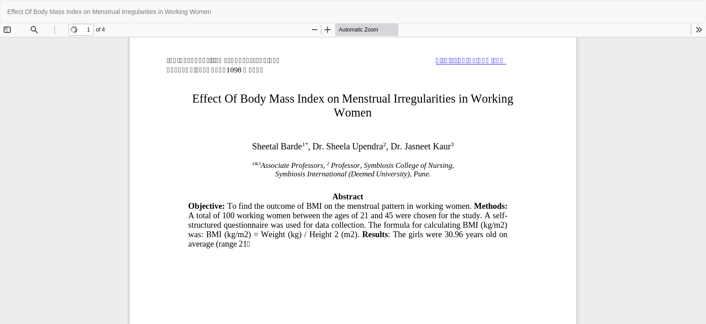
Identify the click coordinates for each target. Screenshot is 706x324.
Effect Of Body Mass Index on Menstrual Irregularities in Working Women (109, 11)
